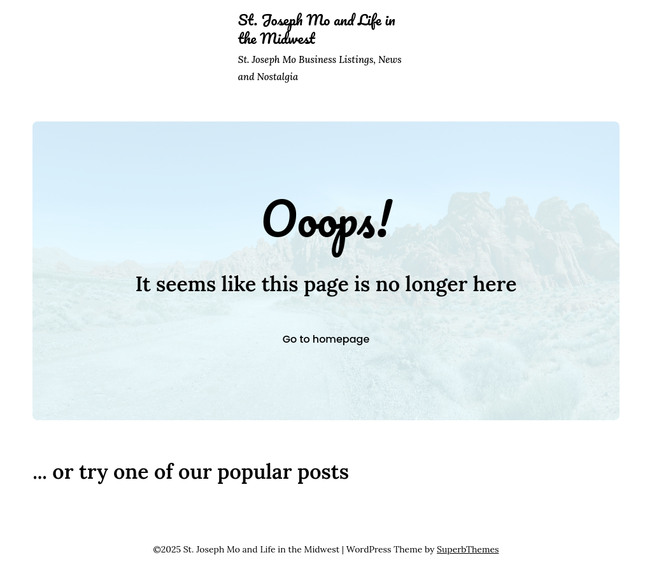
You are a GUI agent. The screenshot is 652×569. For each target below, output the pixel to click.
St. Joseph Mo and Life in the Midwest (316, 29)
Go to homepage (326, 339)
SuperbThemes (468, 549)
